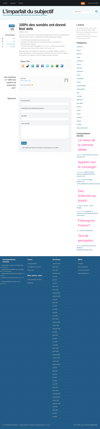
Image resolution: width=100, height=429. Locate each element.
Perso (79, 110)
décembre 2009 (56, 293)
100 (22, 78)
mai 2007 (54, 377)
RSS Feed (87, 425)
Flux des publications (83, 267)
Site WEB (23, 116)
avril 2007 (54, 380)
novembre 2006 (56, 397)
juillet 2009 (55, 302)
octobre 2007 (55, 361)
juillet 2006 (55, 410)
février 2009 (55, 319)
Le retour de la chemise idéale (86, 144)
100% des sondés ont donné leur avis (42, 27)
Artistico (80, 46)
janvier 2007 (55, 390)
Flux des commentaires (83, 270)
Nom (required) (25, 100)
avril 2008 (54, 341)
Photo (79, 114)
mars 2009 (55, 315)
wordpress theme (40, 425)
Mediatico (80, 99)
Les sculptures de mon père (34, 267)
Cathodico (80, 61)
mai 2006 (54, 416)
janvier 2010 (55, 289)
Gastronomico (81, 85)
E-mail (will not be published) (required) (32, 108)
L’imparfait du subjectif (27, 11)
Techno (79, 124)
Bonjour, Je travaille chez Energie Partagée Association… (87, 213)
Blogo (79, 50)
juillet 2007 (55, 371)
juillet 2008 (55, 335)
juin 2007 (54, 374)
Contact (20, 3)
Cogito (79, 64)
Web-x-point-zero (82, 128)
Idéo (78, 92)
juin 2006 (54, 413)
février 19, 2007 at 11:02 (26, 80)
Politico (26, 32)
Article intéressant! (86, 230)
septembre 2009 (56, 296)
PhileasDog (30, 283)
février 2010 (55, 286)
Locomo (79, 96)
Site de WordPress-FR (83, 273)
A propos (13, 3)
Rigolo (79, 121)
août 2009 (54, 299)
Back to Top (94, 425)
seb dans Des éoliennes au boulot (10, 277)
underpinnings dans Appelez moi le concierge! (13, 269)
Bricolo (79, 53)
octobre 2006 (55, 400)
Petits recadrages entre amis (34, 279)
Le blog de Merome (32, 263)
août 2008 (54, 332)
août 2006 (54, 406)
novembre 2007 (56, 358)
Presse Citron (31, 270)
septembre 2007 (56, 364)
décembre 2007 (56, 354)
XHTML (78, 425)
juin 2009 (54, 306)
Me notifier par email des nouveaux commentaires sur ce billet (40, 147)
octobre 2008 (55, 325)
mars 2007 (55, 384)
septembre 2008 (56, 328)
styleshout (32, 425)
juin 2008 (54, 338)
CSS (75, 425)
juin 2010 (54, 280)
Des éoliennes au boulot (87, 195)
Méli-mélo (80, 103)
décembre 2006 (56, 393)
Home (82, 425)
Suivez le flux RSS (93, 3)
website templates (23, 425)
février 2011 (55, 270)
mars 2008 (55, 345)
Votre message (25, 123)
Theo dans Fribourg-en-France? (9, 281)
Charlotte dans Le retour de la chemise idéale (12, 265)
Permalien (12, 46)
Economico (80, 78)
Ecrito (79, 82)
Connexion (80, 263)
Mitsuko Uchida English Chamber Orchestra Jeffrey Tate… (86, 174)
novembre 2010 (56, 273)
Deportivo (80, 71)
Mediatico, (23, 32)
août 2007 (54, 367)
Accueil (5, 3)
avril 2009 (54, 312)
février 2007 (55, 387)
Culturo (79, 68)
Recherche (97, 11)
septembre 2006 (56, 403)
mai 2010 (54, 283)
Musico (79, 106)
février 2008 (55, 348)
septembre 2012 (56, 263)
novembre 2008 (56, 322)
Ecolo (79, 75)
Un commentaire (11, 44)
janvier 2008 (55, 351)
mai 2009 (54, 309)
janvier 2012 (55, 267)
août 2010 (54, 276)
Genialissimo (81, 89)
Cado (78, 57)
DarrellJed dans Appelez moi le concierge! (12, 273)
